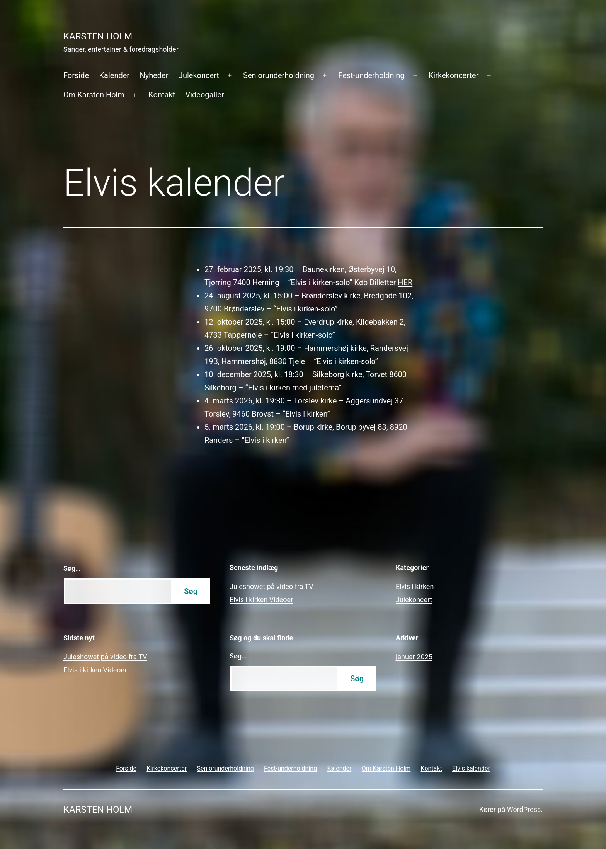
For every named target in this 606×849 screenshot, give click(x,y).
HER (405, 282)
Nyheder (154, 75)
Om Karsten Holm (93, 94)
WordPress (524, 809)
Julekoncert (199, 75)
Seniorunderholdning (278, 75)
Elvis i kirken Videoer (261, 599)
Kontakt (161, 94)
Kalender (114, 75)
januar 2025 (414, 657)
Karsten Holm (97, 36)
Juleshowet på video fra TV (271, 586)
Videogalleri (205, 94)
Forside (76, 75)
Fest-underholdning (371, 75)
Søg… (71, 568)
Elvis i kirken (415, 586)
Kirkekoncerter (454, 75)
